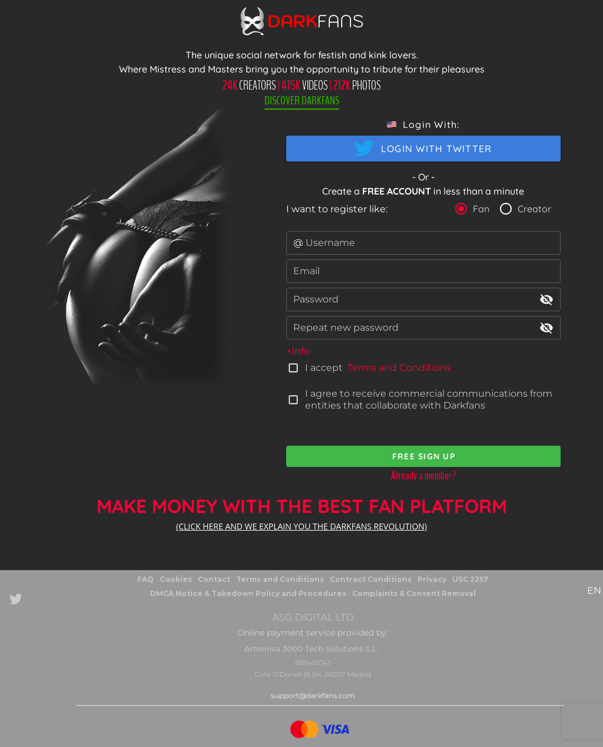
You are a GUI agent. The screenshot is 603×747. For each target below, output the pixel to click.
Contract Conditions (371, 579)
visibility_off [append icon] (546, 299)
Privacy (432, 579)
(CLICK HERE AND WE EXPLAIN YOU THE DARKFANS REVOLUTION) (301, 526)
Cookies (176, 579)
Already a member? (423, 475)
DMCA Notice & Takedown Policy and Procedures (248, 593)
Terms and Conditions (399, 367)
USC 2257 (470, 579)
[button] (423, 124)
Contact (214, 579)
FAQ (145, 579)
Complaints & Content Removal (414, 593)
